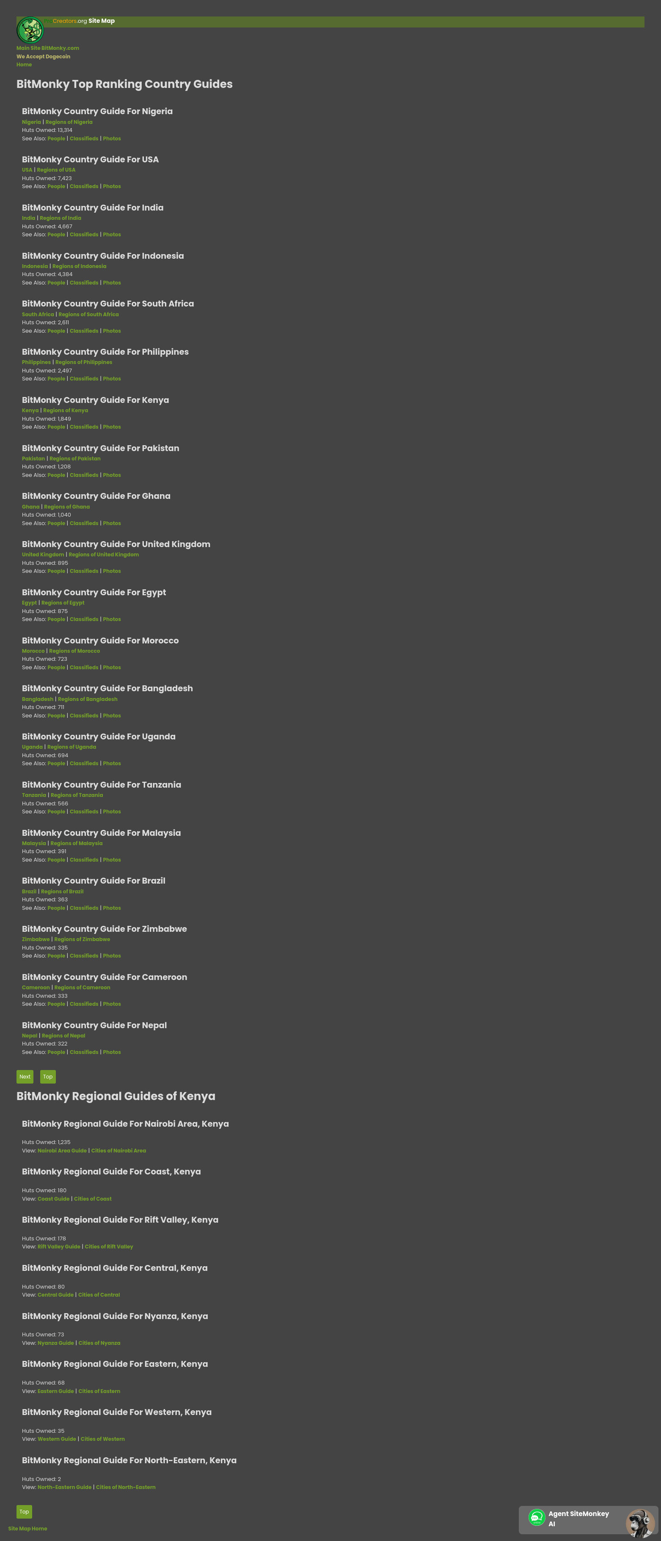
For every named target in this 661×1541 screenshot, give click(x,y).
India (28, 218)
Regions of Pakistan (75, 458)
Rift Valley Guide (59, 1246)
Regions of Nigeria (69, 122)
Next (24, 1076)
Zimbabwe (36, 939)
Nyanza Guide (56, 1343)
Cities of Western (103, 1438)
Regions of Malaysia (77, 843)
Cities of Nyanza (100, 1343)
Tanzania (34, 795)
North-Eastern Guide (64, 1487)
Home (24, 64)
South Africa (38, 314)
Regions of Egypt (63, 602)
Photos (112, 138)
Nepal (29, 1035)
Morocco (33, 650)
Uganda (32, 746)
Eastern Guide (56, 1391)
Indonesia (35, 266)
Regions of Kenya (65, 410)
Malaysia (34, 843)
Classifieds (84, 138)
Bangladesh (37, 699)
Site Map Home (27, 1528)
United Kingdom (43, 554)
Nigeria (31, 122)
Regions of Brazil (62, 891)
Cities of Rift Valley (109, 1246)
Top (47, 1076)
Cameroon (36, 987)
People (57, 138)
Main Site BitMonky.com (48, 48)
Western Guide (57, 1438)
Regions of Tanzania (77, 795)
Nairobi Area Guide (62, 1150)
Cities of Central (99, 1294)
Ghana (31, 506)
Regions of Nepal (63, 1035)
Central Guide (56, 1294)
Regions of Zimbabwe (82, 939)
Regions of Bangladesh (88, 699)
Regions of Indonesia (79, 266)
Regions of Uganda (71, 746)
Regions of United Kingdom (104, 554)
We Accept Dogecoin (43, 56)
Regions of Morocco (74, 650)
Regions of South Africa (89, 314)
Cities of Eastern (99, 1391)
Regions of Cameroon (82, 987)
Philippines (36, 362)
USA (27, 169)
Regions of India (60, 218)
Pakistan (33, 458)
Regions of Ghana (67, 506)
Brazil (29, 891)
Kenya (30, 410)
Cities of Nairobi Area (118, 1150)
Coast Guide (53, 1198)
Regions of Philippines (84, 362)
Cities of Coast (93, 1198)
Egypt (29, 602)
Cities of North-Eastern (126, 1487)
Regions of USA (56, 169)
